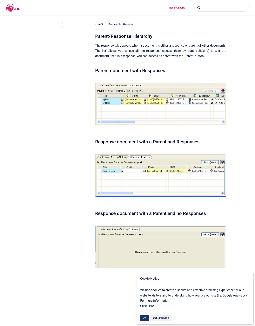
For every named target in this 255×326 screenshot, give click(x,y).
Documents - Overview (120, 24)
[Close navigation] (60, 25)
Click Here (147, 306)
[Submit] (199, 8)
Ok (144, 317)
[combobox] (222, 7)
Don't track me (161, 317)
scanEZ (99, 24)
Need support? (177, 7)
